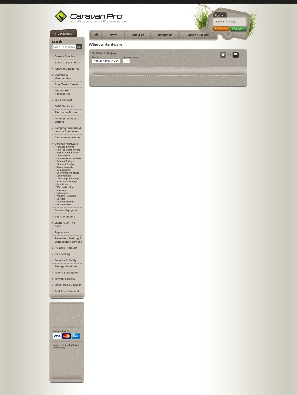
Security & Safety (65, 260)
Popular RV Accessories (62, 92)
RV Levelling (62, 254)
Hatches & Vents (65, 147)
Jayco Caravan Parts (67, 62)
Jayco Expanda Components (65, 168)
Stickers (61, 199)
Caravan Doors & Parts (69, 158)
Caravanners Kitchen (67, 137)
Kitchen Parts (64, 204)
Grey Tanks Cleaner (66, 84)
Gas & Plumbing (64, 216)
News (113, 35)
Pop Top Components (68, 149)
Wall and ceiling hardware (65, 188)
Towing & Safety (64, 278)
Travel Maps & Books (67, 284)
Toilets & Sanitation (66, 272)
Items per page (131, 57)
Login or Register (198, 35)
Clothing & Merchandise (62, 76)
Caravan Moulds (65, 201)
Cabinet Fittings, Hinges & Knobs (65, 162)
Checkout (238, 29)
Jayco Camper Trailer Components (68, 154)
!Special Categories (66, 68)
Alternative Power (65, 112)
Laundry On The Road (64, 224)
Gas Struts (62, 184)
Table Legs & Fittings (68, 178)
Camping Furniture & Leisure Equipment (67, 129)
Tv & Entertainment (66, 291)
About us (138, 35)
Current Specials (65, 56)
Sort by (96, 57)
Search (57, 41)
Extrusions (62, 193)
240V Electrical (63, 106)
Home (95, 35)
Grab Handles (64, 175)
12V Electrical (63, 100)
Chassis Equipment (66, 210)
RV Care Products (65, 247)
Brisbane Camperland (89, 16)
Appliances (61, 232)
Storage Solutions (65, 266)
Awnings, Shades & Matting (66, 120)
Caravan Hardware (66, 143)
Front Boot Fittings (67, 181)
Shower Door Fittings (68, 173)
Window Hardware (66, 196)
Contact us (165, 35)
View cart (221, 29)
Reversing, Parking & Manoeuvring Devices (68, 240)
